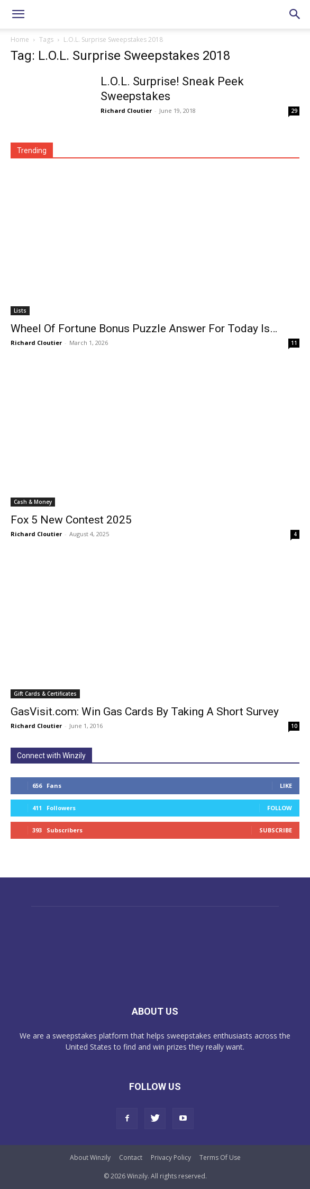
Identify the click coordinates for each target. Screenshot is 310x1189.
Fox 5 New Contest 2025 (71, 519)
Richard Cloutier (126, 110)
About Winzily (90, 1157)
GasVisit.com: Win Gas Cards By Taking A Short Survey (145, 711)
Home (20, 39)
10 (294, 726)
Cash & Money (33, 501)
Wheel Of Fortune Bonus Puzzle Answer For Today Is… (144, 328)
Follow (279, 808)
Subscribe (275, 830)
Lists (20, 310)
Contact (130, 1157)
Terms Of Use (220, 1157)
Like (286, 785)
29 (294, 110)
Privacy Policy (171, 1157)
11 (294, 343)
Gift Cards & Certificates (45, 693)
